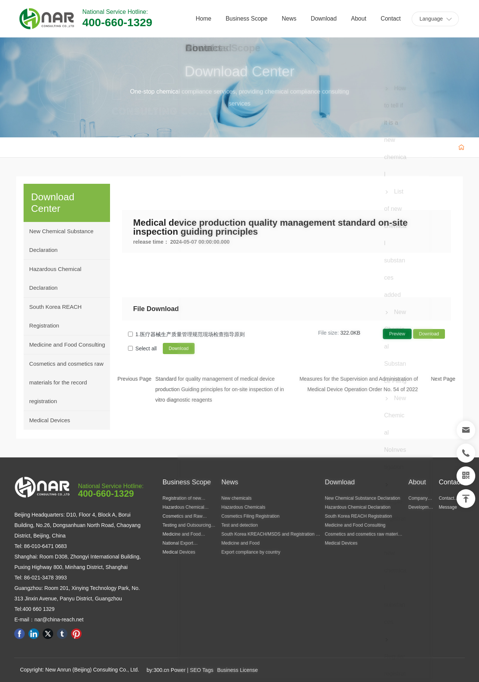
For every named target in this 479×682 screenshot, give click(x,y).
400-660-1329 (117, 22)
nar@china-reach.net (58, 619)
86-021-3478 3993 (44, 578)
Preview (397, 334)
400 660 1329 (38, 609)
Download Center (239, 72)
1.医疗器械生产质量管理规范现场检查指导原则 (190, 334)
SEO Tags (201, 670)
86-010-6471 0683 (44, 546)
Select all (146, 348)
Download (429, 334)
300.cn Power (169, 670)
